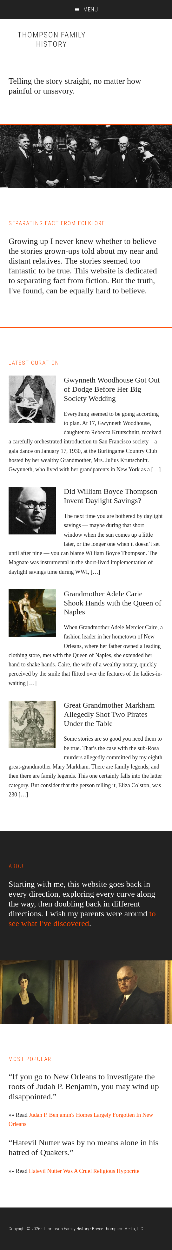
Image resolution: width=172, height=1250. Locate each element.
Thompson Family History (51, 39)
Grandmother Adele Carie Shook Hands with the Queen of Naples (112, 603)
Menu (90, 9)
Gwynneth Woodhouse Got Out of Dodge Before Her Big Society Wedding (112, 389)
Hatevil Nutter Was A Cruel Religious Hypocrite (84, 1171)
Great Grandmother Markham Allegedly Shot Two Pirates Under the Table (109, 714)
